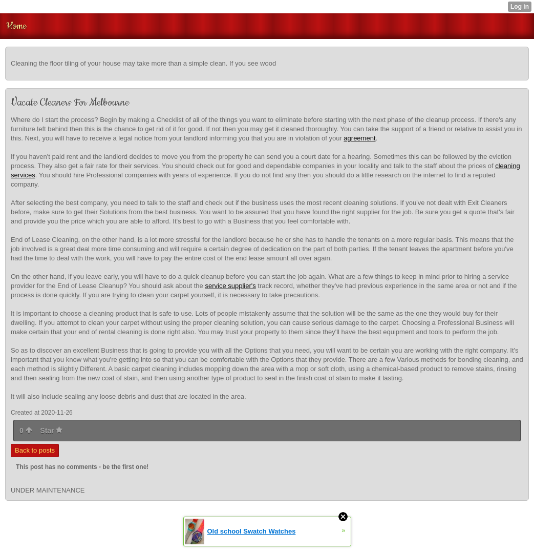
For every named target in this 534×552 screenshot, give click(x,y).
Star (51, 430)
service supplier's (230, 286)
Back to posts (35, 450)
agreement (359, 138)
